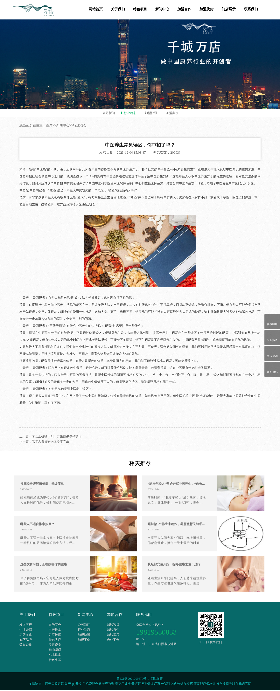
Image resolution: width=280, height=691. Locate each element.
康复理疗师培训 (204, 684)
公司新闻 (108, 113)
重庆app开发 (73, 684)
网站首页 (96, 9)
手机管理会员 (91, 684)
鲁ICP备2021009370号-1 (133, 679)
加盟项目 (113, 625)
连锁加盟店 (185, 684)
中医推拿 (55, 630)
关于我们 (118, 9)
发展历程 (25, 625)
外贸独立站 (169, 684)
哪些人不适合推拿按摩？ (37, 540)
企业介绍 (25, 630)
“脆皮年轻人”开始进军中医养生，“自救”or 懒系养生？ (177, 499)
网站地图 (157, 679)
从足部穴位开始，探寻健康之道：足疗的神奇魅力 (177, 580)
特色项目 (140, 9)
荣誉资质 (25, 645)
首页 (49, 140)
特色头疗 (55, 640)
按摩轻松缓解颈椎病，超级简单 (42, 499)
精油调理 (55, 650)
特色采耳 (55, 660)
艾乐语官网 (243, 684)
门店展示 (229, 9)
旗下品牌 (25, 640)
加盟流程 (113, 635)
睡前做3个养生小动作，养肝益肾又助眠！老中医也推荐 (177, 540)
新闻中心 (162, 9)
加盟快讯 (151, 113)
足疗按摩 (55, 635)
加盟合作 (184, 9)
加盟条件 (113, 630)
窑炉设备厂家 (151, 684)
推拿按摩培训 (225, 684)
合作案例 (113, 640)
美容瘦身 (55, 645)
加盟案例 (172, 113)
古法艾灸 (55, 625)
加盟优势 (207, 9)
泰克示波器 (123, 684)
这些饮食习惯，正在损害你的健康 (43, 580)
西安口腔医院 (54, 684)
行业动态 (130, 113)
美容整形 (108, 684)
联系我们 (251, 9)
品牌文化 (25, 635)
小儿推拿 (55, 655)
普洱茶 (136, 684)
